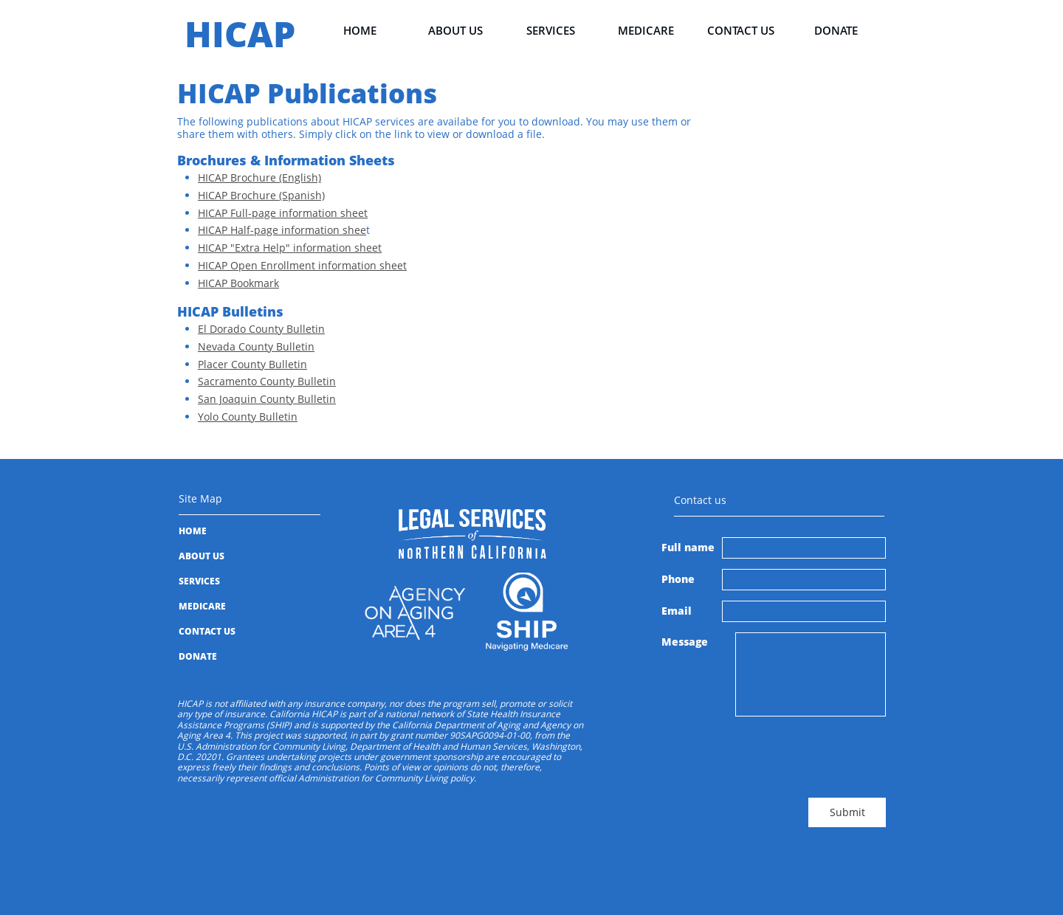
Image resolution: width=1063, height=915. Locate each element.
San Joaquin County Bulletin (267, 399)
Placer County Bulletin (252, 364)
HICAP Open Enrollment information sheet (302, 265)
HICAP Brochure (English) (259, 177)
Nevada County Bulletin (256, 346)
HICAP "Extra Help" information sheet (290, 248)
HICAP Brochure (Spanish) (261, 195)
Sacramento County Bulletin (267, 381)
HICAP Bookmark (238, 283)
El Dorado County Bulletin (261, 329)
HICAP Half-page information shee (282, 230)
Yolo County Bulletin (247, 417)
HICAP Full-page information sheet (283, 213)
